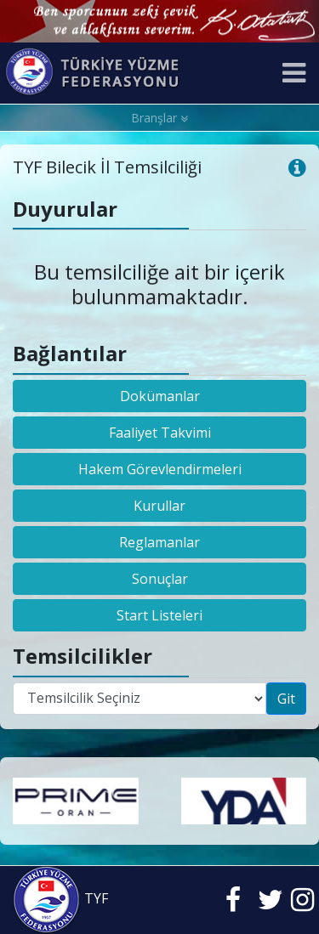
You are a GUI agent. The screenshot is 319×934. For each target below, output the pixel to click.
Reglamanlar (159, 542)
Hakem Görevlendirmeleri (160, 469)
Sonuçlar (160, 578)
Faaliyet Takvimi (160, 432)
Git (286, 698)
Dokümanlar (160, 396)
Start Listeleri (159, 615)
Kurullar (159, 505)
